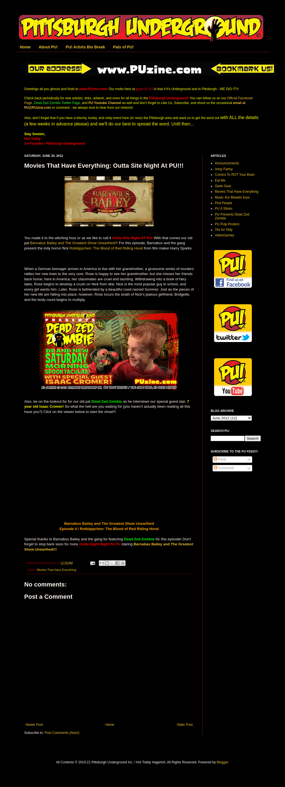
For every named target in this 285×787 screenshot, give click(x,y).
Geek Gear (223, 186)
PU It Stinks (223, 209)
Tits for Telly (223, 230)
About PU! (48, 47)
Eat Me (220, 180)
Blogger (222, 762)
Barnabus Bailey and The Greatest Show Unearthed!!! (74, 243)
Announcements (227, 163)
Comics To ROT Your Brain (235, 175)
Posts (220, 459)
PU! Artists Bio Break (85, 47)
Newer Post (34, 725)
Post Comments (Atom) (62, 733)
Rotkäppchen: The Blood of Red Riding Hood (106, 248)
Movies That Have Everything (56, 569)
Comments (224, 468)
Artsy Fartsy (224, 169)
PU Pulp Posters (227, 224)
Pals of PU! (123, 47)
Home (25, 47)
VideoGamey (224, 235)
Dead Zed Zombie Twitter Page (57, 103)
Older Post (185, 725)
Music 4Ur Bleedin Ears (232, 197)
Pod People (223, 203)
